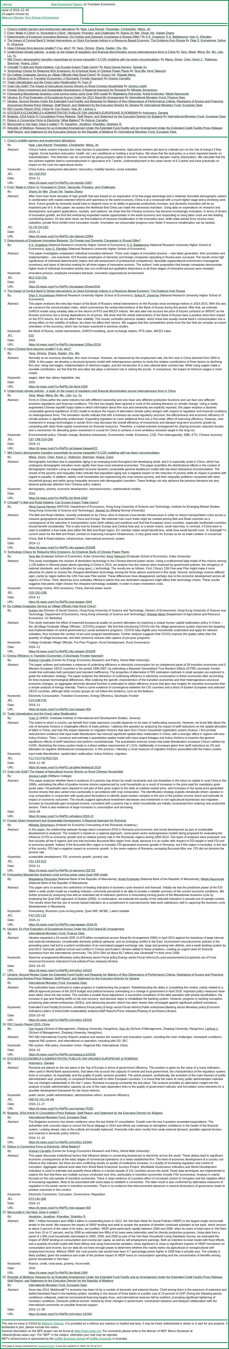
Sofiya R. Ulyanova (146, 295)
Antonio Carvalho (119, 78)
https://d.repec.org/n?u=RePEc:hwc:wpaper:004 (60, 709)
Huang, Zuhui (29, 63)
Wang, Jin (144, 29)
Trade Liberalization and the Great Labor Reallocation (42, 82)
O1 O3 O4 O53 (38, 227)
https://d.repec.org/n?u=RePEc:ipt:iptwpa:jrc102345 (62, 1054)
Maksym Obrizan (13, 17)
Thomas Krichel (45, 1346)
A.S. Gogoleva (155, 36)
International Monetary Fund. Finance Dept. (157, 97)
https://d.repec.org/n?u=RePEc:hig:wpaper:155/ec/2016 (65, 344)
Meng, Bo (203, 52)
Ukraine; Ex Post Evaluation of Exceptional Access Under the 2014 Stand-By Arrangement (65, 97)
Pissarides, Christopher (121, 29)
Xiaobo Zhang (165, 33)
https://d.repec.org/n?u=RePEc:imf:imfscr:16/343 (60, 1314)
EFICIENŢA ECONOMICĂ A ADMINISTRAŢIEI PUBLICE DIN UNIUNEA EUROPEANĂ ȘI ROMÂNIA (72, 112)
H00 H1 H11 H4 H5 (41, 1099)
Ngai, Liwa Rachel (92, 29)
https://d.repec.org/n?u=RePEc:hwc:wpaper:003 (60, 1207)
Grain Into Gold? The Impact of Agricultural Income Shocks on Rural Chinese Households (65, 86)
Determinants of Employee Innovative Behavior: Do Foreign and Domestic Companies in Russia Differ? (74, 36)
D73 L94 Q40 (37, 1198)
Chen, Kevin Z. (193, 59)
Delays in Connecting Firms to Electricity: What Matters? (43, 120)
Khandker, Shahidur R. (107, 124)
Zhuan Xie (147, 33)
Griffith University (100, 1338)
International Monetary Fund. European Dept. (173, 105)
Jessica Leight (137, 86)
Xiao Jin (76, 109)
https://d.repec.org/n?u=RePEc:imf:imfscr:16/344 (60, 1142)
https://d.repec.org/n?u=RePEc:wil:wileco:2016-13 (61, 816)
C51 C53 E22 (37, 861)
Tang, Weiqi (188, 52)
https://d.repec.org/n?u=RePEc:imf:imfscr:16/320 (60, 970)
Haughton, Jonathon (78, 124)
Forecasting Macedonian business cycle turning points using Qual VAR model (57, 93)
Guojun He (108, 74)
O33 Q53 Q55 (38, 592)
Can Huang (62, 109)
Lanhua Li (89, 109)
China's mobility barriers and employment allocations (41, 29)
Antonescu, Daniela (155, 112)
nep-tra (7, 4)
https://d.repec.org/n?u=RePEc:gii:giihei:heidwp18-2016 (65, 767)
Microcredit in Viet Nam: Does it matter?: (33, 124)
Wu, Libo (217, 52)
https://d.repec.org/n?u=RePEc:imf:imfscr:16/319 (60, 1020)
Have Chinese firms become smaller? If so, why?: (39, 48)
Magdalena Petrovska (127, 93)
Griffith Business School (70, 1338)
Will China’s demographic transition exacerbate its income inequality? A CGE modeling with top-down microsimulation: (83, 59)
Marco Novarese (178, 1331)
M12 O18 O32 (38, 277)
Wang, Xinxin (173, 59)
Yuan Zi (87, 82)
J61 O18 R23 (37, 173)
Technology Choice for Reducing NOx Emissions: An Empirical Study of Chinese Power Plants (68, 71)
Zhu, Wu (121, 48)
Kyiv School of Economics (42, 17)
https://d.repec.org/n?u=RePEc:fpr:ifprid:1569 (58, 1272)
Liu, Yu (11, 55)
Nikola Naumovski (177, 93)
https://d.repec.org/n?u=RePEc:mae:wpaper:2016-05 (63, 924)
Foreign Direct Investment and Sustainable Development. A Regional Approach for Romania (66, 90)
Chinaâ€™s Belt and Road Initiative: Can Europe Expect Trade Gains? (53, 67)
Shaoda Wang (126, 74)
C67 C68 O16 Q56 (41, 439)
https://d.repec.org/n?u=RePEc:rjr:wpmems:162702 (62, 870)
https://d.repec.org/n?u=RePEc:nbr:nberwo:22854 (61, 236)
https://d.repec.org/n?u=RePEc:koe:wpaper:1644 (60, 601)
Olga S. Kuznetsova (203, 40)
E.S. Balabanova (177, 36)
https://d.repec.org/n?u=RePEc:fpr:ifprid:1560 (58, 498)
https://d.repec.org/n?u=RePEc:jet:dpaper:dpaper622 (63, 448)
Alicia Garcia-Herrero (117, 67)
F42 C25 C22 (37, 915)
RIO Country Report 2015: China (28, 109)
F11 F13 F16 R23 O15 (43, 758)
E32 (31, 335)
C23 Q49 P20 (37, 700)
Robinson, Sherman (81, 457)
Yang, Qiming (85, 48)
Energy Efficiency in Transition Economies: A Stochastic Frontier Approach (55, 78)
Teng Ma (139, 71)
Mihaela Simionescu (144, 90)
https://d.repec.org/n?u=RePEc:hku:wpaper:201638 (62, 547)
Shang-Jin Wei (129, 33)
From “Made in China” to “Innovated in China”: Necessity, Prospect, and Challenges (61, 33)
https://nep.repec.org (87, 1331)
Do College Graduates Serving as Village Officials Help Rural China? (51, 74)
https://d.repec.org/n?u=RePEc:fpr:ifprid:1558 (58, 386)
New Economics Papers (66, 4)
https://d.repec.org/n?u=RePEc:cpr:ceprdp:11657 (60, 182)
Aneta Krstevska (153, 93)
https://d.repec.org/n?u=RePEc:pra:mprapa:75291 (61, 1108)
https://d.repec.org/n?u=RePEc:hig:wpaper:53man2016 (64, 286)
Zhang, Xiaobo (105, 48)
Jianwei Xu (140, 67)
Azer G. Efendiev (201, 36)
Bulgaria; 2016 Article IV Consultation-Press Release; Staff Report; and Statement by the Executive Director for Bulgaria (84, 116)
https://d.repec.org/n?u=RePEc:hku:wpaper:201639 (62, 651)
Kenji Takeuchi (156, 71)
